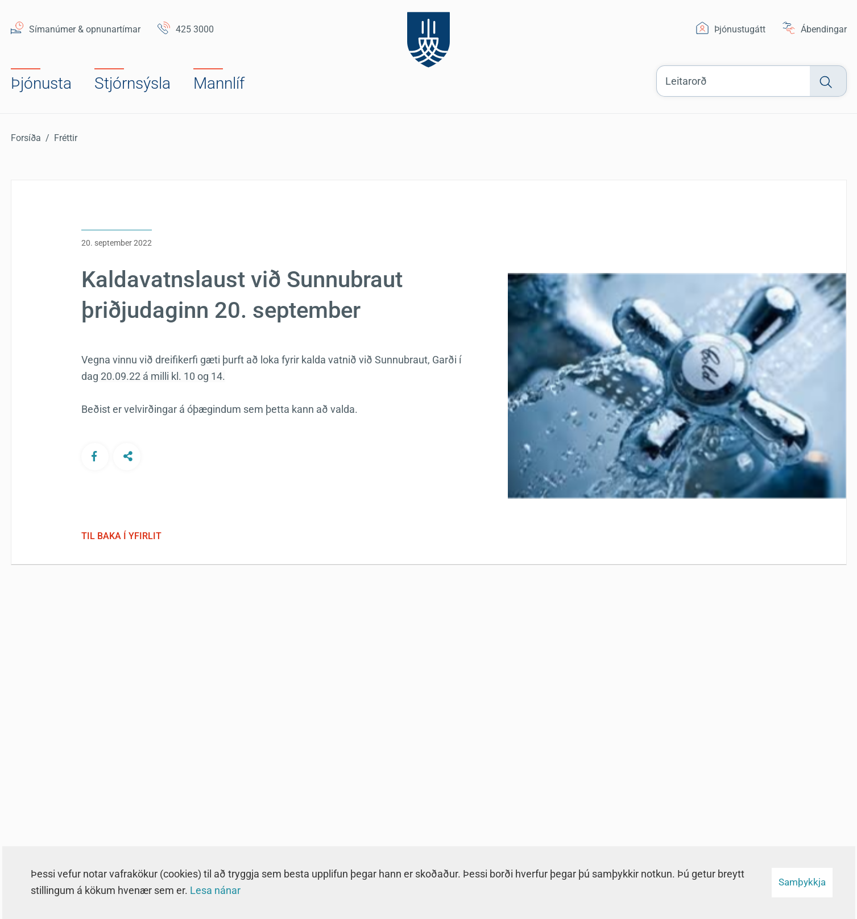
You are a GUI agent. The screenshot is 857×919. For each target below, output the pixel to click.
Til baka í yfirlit (121, 536)
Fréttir (65, 138)
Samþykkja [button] (802, 882)
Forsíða (26, 138)
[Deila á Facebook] (95, 456)
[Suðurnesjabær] (428, 36)
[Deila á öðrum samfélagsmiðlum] (126, 456)
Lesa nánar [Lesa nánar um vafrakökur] (215, 890)
